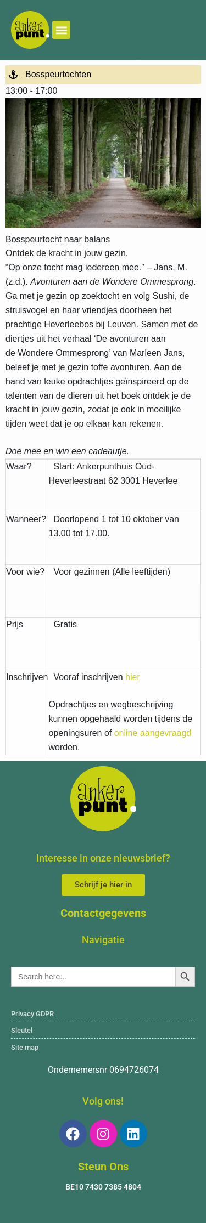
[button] (61, 30)
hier (132, 677)
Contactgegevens (103, 913)
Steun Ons (103, 1166)
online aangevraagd (153, 733)
